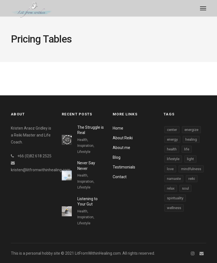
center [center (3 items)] (172, 130)
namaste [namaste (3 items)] (174, 179)
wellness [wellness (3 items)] (174, 208)
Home (118, 128)
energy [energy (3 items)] (172, 139)
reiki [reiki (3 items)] (191, 179)
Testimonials (124, 167)
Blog (116, 157)
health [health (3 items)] (172, 149)
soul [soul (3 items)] (185, 188)
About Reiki (123, 138)
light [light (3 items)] (190, 159)
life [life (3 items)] (186, 149)
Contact (120, 177)
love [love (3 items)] (170, 169)
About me (121, 147)
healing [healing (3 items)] (191, 139)
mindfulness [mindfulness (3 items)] (191, 169)
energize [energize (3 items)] (191, 130)
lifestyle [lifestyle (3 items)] (173, 159)
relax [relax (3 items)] (170, 188)
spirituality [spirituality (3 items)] (175, 198)
